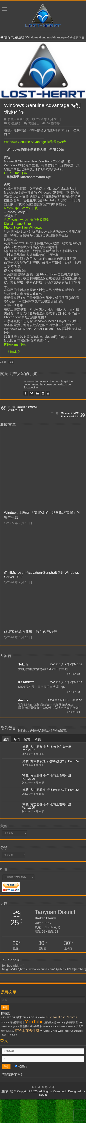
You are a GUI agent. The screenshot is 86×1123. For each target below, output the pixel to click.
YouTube (34, 1021)
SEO (8, 1017)
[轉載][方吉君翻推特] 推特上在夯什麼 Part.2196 (46, 777)
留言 (27, 739)
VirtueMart (40, 1017)
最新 (6, 739)
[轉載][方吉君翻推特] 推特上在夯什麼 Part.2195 (46, 806)
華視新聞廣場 (17, 1022)
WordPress (64, 1030)
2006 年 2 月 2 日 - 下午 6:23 (65, 682)
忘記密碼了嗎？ (12, 1074)
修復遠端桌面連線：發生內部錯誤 (30, 632)
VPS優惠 (17, 1017)
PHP (81, 1022)
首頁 (5, 37)
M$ (11, 362)
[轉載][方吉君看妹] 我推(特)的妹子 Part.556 (50, 790)
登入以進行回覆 (73, 674)
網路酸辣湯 (50, 1022)
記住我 (21, 1066)
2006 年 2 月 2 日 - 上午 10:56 (65, 700)
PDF (31, 1017)
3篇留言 (33, 123)
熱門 (17, 739)
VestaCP (70, 1026)
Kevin (43, 1095)
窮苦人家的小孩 (18, 119)
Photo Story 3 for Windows (23, 227)
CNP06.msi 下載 (15, 173)
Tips (10, 1026)
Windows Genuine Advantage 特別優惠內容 (35, 142)
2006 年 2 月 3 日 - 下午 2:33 (65, 664)
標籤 (38, 739)
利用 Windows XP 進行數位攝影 (26, 220)
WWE (4, 1026)
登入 (39, 730)
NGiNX (10, 1030)
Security (61, 1022)
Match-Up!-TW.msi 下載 (21, 208)
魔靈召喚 (24, 1026)
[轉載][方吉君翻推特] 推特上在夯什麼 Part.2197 (46, 748)
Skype (53, 1030)
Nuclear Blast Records (61, 1017)
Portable (12, 1034)
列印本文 (14, 352)
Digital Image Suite (17, 223)
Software (47, 1026)
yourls (16, 1026)
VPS (3, 1017)
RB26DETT (26, 682)
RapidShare (59, 1026)
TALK (25, 1017)
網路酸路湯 (36, 1026)
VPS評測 (45, 1030)
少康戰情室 (72, 1022)
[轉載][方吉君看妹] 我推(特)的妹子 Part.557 (50, 761)
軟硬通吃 (18, 37)
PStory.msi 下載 (15, 344)
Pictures (5, 1022)
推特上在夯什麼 (27, 1030)
